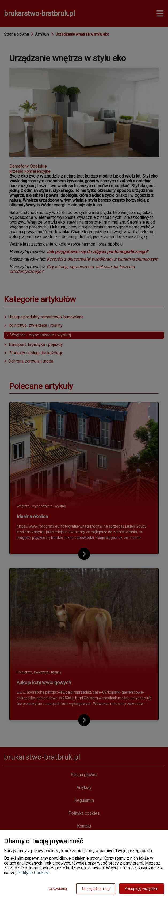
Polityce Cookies (33, 872)
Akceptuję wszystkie (141, 888)
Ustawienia (58, 888)
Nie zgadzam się (96, 888)
